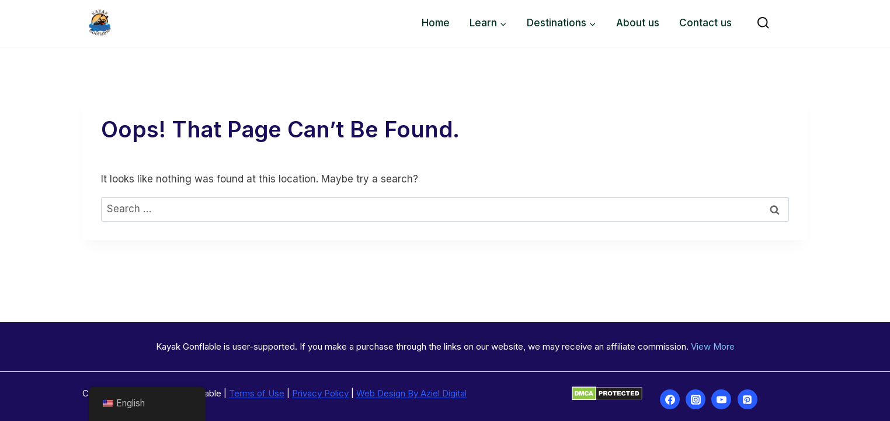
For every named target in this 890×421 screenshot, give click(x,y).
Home (436, 23)
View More (713, 346)
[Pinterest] (747, 399)
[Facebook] (670, 399)
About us (637, 23)
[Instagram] (695, 399)
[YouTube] (721, 399)
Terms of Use (256, 393)
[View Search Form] (763, 23)
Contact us (705, 23)
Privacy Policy (320, 393)
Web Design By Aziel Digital (411, 393)
